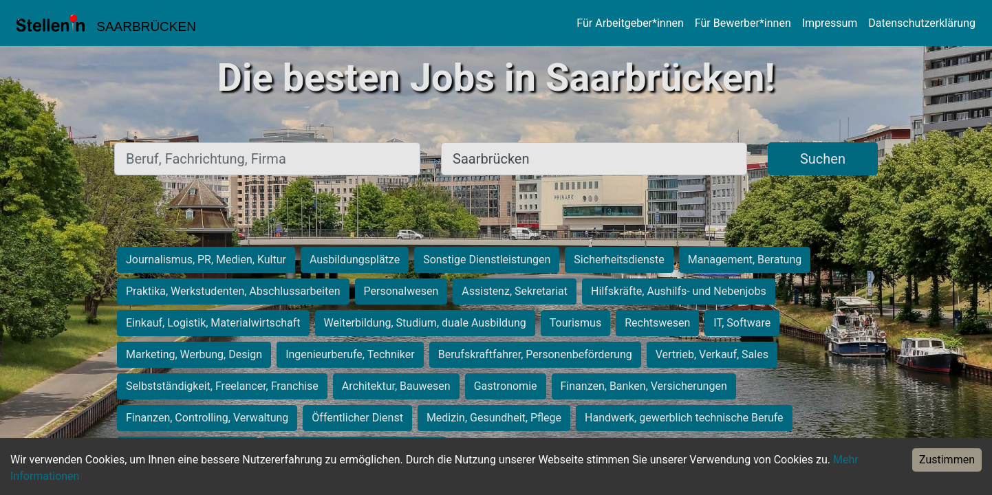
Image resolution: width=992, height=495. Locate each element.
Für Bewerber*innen (743, 23)
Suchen (822, 159)
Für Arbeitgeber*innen (629, 23)
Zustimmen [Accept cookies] (947, 459)
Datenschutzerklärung (921, 23)
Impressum (830, 23)
